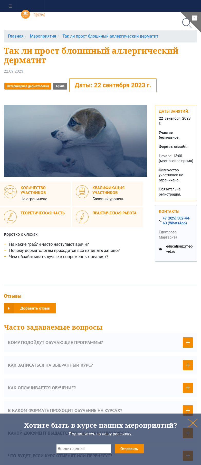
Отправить (129, 448)
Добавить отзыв (27, 308)
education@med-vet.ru (179, 248)
